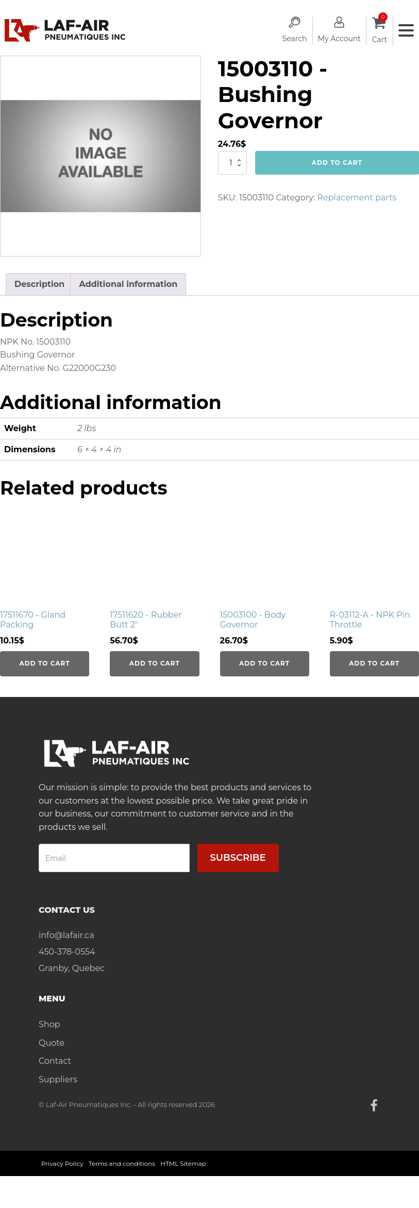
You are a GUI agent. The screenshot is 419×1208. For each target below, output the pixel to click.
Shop (49, 1024)
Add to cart (337, 162)
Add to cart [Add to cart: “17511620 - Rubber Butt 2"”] (154, 663)
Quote (51, 1043)
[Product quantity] (232, 163)
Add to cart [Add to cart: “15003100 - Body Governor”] (264, 663)
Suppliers (58, 1079)
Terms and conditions (122, 1163)
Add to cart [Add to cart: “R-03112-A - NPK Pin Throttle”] (374, 663)
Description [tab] (39, 284)
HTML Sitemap (183, 1163)
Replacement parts (357, 197)
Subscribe (238, 857)
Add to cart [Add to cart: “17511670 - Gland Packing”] (45, 663)
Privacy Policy (62, 1163)
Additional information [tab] (128, 284)
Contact (55, 1061)
